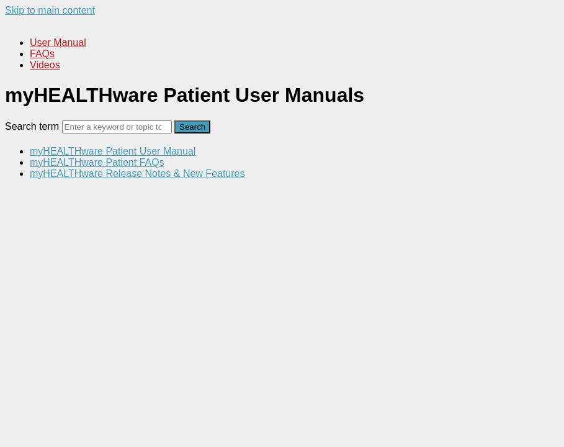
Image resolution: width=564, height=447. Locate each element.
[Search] (117, 126)
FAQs (42, 53)
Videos (45, 65)
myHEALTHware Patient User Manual (112, 151)
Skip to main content (50, 10)
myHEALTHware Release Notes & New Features (137, 173)
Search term (32, 126)
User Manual (58, 42)
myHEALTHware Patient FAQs (97, 162)
